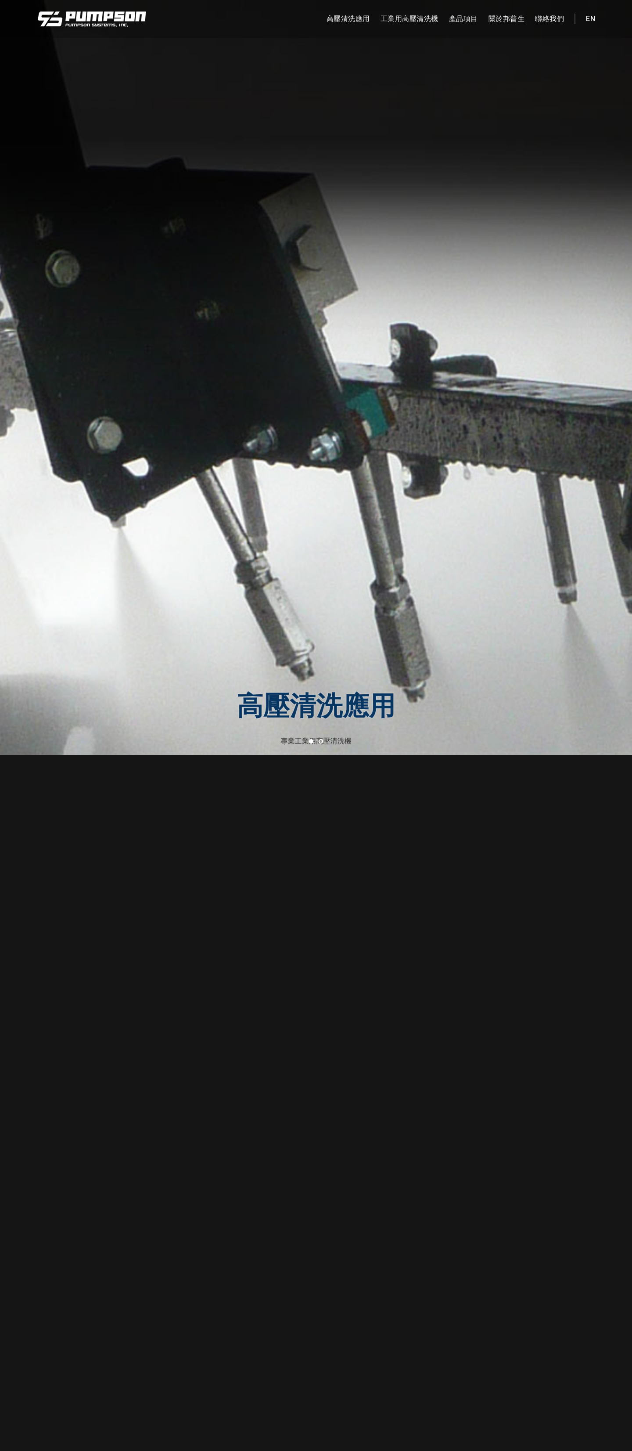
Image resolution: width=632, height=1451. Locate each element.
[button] (311, 343)
